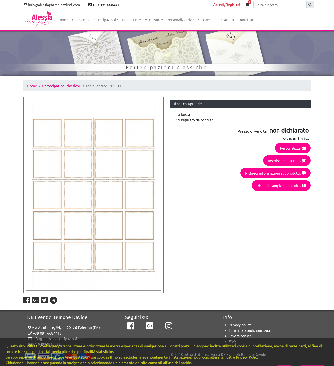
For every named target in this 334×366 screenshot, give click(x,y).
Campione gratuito (218, 19)
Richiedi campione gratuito (281, 185)
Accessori (152, 19)
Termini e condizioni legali (250, 330)
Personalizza (293, 148)
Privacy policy (240, 324)
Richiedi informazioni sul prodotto (275, 173)
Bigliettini (130, 19)
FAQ (232, 341)
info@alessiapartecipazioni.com (52, 4)
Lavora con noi (240, 335)
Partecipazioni (104, 19)
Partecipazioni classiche (61, 85)
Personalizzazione (181, 19)
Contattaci (246, 19)
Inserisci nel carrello (287, 160)
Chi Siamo (80, 19)
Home (63, 19)
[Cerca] (280, 4)
